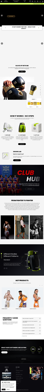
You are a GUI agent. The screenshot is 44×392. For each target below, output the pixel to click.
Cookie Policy (12, 387)
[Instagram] (30, 368)
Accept (4, 389)
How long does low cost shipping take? (31, 327)
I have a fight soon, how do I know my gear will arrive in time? (31, 322)
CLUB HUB (30, 1)
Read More (17, 160)
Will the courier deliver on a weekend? (31, 330)
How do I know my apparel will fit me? (31, 333)
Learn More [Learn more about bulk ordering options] (30, 189)
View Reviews (4, 352)
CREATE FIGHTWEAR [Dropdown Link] (6, 1)
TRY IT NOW (11, 16)
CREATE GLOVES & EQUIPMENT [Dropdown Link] (16, 1)
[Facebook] (30, 370)
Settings (8, 389)
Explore (22, 71)
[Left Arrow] (40, 285)
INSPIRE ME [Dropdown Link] (24, 1)
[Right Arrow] (42, 285)
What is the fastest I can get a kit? (31, 318)
